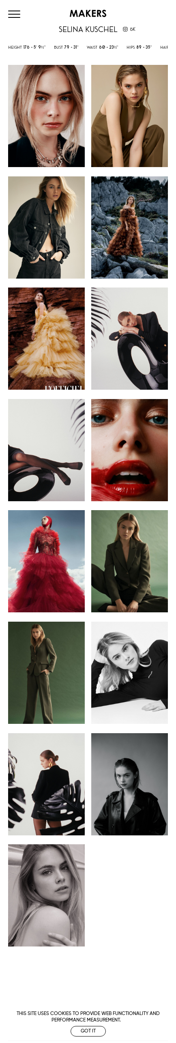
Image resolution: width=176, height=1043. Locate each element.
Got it (88, 1031)
